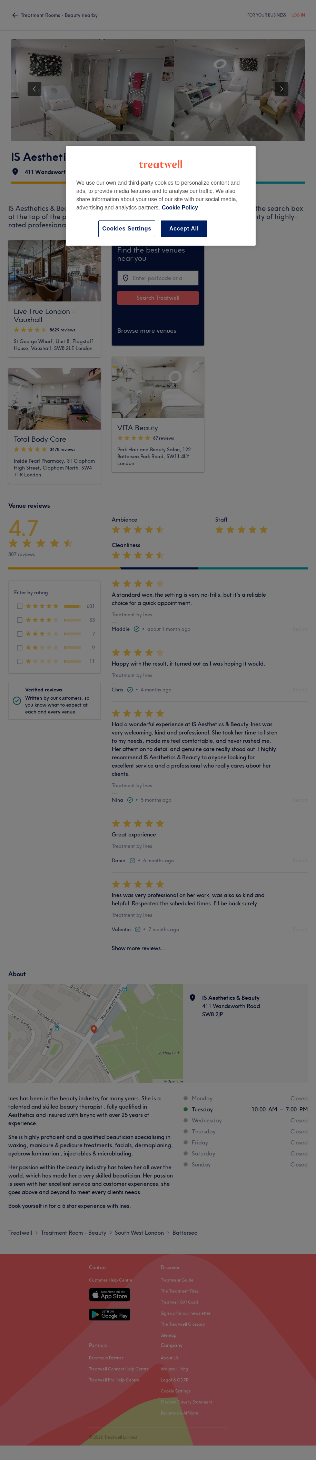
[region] (161, 196)
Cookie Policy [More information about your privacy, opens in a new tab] (180, 207)
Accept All (184, 229)
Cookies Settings (126, 229)
